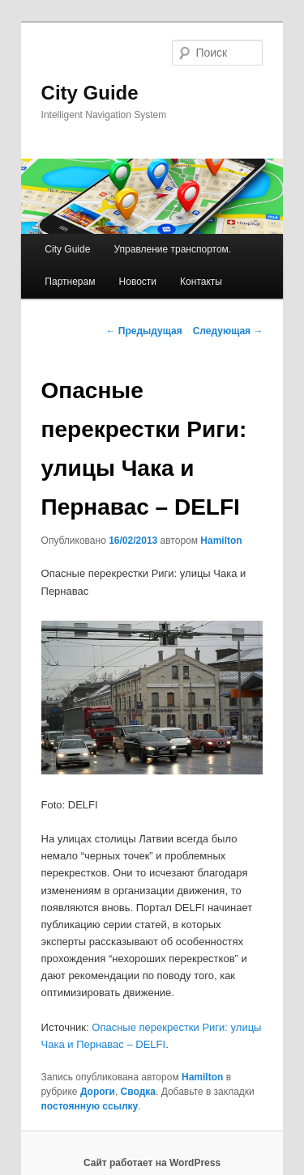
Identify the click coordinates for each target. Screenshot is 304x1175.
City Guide (90, 93)
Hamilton (221, 540)
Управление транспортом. (172, 249)
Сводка (138, 1091)
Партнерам (70, 281)
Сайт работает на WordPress (152, 1163)
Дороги (97, 1091)
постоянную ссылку (90, 1106)
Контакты (201, 281)
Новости (137, 281)
